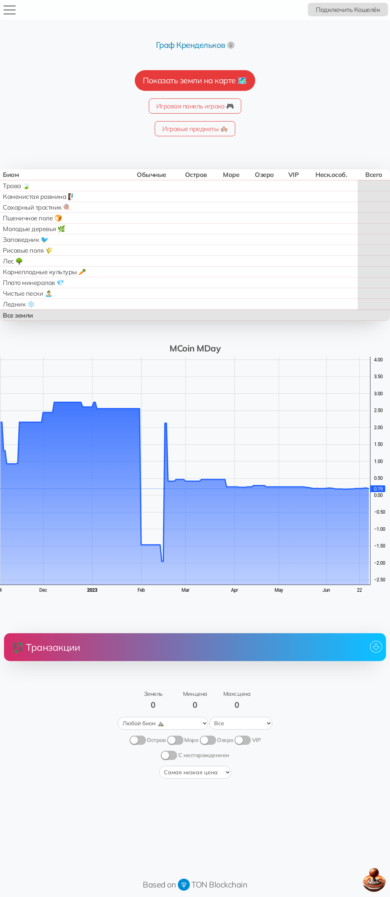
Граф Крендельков (190, 45)
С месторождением (203, 755)
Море (191, 740)
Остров (156, 740)
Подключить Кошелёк (348, 10)
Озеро (225, 740)
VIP (256, 740)
